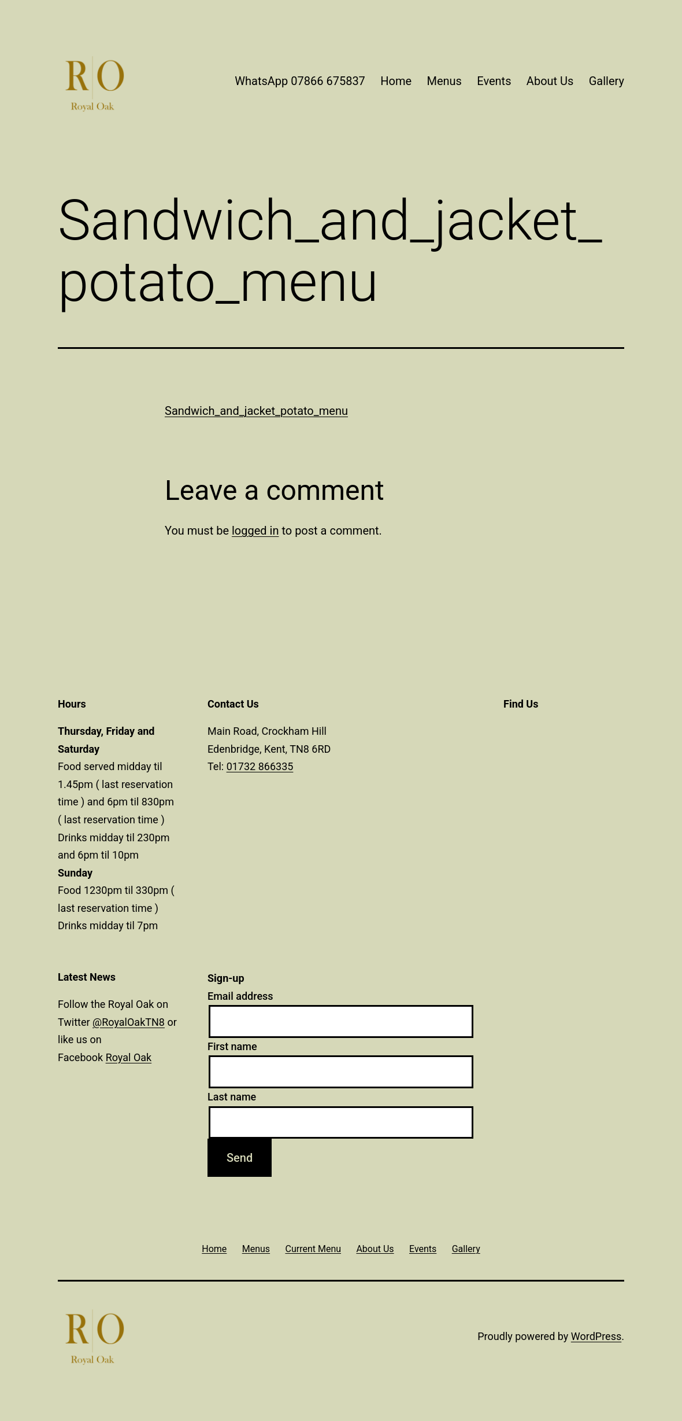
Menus (444, 81)
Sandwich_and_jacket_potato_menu (256, 411)
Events (494, 81)
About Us (550, 81)
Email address (240, 996)
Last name (231, 1097)
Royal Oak (129, 1057)
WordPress (596, 1336)
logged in (255, 531)
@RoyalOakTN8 (128, 1022)
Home (396, 81)
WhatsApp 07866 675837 (300, 81)
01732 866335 (260, 766)
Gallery (606, 81)
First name (232, 1046)
